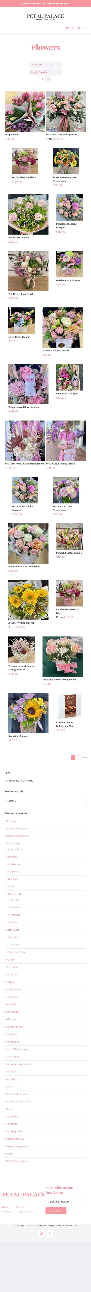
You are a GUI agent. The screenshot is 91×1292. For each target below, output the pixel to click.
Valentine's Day (15, 1138)
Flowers (14, 899)
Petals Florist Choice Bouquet (22, 508)
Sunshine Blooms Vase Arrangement (64, 179)
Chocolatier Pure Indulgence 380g (65, 724)
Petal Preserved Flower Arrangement (24, 463)
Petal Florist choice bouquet (66, 225)
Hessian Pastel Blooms (68, 280)
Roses (9, 1109)
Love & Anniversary (17, 1049)
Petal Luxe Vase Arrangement (61, 134)
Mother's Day (15, 894)
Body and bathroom (17, 835)
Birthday (11, 821)
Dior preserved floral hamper (23, 407)
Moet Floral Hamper (67, 393)
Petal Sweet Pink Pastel (20, 294)
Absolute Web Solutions (66, 1226)
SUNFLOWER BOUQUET (21, 623)
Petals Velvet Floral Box (24, 177)
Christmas (14, 864)
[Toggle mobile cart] (70, 28)
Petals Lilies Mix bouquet (69, 552)
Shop (5, 1207)
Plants (13, 922)
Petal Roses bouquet (19, 237)
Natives (10, 1071)
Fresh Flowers (14, 989)
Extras (10, 982)
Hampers (15, 914)
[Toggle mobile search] (78, 28)
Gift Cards (12, 1011)
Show (39, 72)
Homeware (12, 1041)
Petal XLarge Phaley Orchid (60, 463)
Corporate (14, 871)
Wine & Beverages (16, 1161)
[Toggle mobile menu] (85, 28)
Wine (9, 1153)
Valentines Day (16, 952)
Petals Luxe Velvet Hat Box (67, 611)
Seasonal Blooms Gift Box (56, 350)
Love (11, 886)
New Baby (13, 929)
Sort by (36, 65)
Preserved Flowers (17, 1094)
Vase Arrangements (17, 1146)
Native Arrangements (18, 1064)
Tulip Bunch (11, 134)
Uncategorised (14, 1131)
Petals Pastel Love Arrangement (62, 508)
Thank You (14, 944)
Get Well (13, 879)
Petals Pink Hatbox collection (24, 566)
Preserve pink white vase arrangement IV (21, 668)
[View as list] (48, 79)
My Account (26, 1211)
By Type (10, 959)
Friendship (12, 997)
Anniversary (15, 849)
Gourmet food (14, 1026)
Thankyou (12, 1123)
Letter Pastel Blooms (19, 336)
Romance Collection (18, 1101)
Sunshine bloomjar (18, 736)
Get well (11, 1004)
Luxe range (12, 1056)
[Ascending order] (59, 65)
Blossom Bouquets (17, 828)
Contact (7, 1211)
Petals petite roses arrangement (59, 679)
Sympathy (14, 937)
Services (20, 1207)
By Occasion (13, 843)
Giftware (15, 907)
